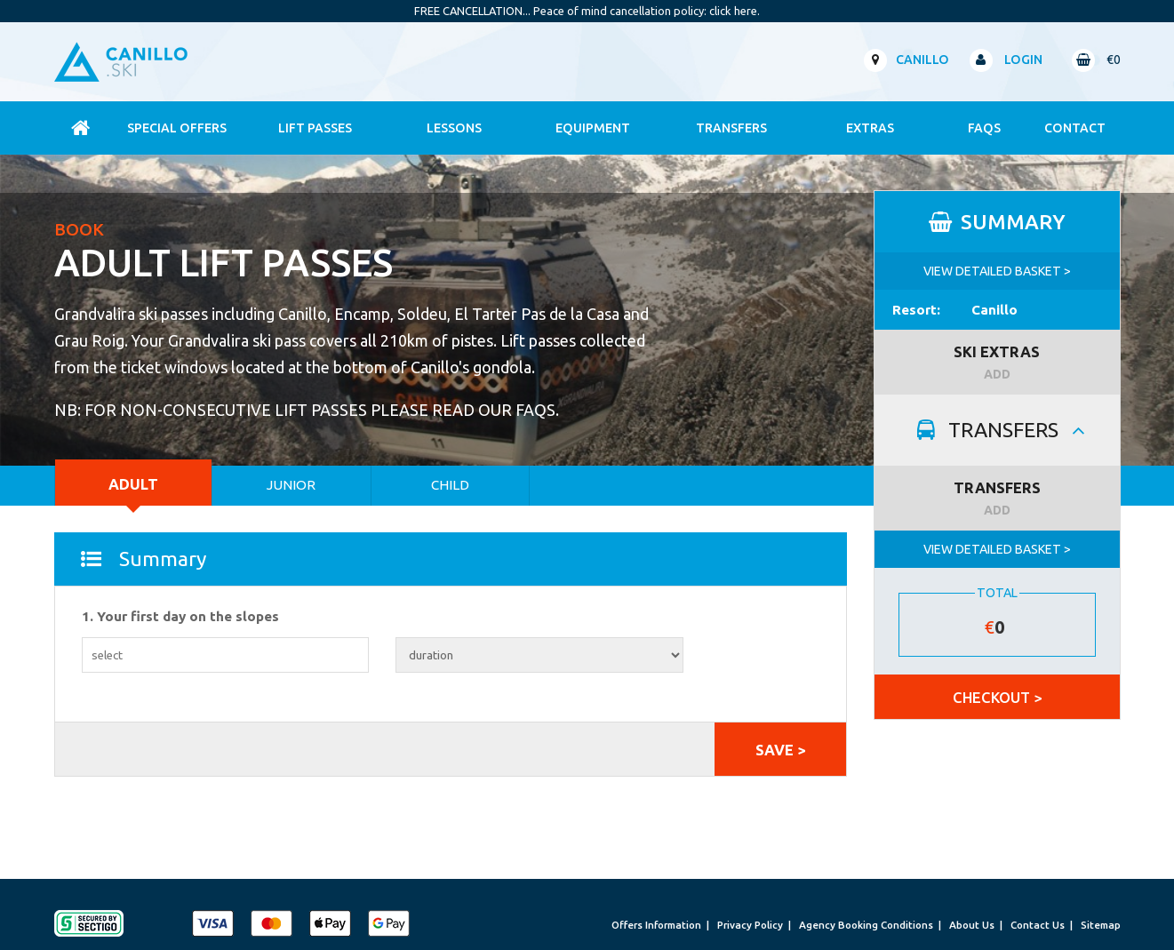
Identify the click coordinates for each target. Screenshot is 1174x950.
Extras (870, 128)
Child (450, 484)
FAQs (984, 128)
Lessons (454, 128)
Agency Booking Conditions (866, 924)
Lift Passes (315, 128)
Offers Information (656, 924)
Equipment (592, 128)
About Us (971, 924)
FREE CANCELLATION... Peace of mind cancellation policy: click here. (587, 10)
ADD (997, 374)
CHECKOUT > (997, 697)
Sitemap (1101, 924)
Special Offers (177, 128)
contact (1075, 128)
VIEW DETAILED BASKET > (997, 271)
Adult (133, 483)
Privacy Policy (750, 924)
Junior (291, 484)
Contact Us (1037, 924)
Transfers (731, 128)
